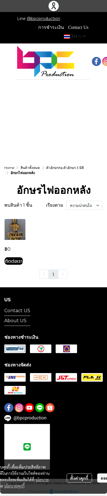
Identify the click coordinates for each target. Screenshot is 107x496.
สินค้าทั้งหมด (30, 168)
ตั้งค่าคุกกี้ (79, 478)
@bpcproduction (43, 18)
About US (15, 320)
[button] (75, 36)
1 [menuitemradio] (53, 273)
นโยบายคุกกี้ (14, 485)
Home (9, 168)
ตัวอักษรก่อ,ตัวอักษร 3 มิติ (65, 168)
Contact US (17, 310)
